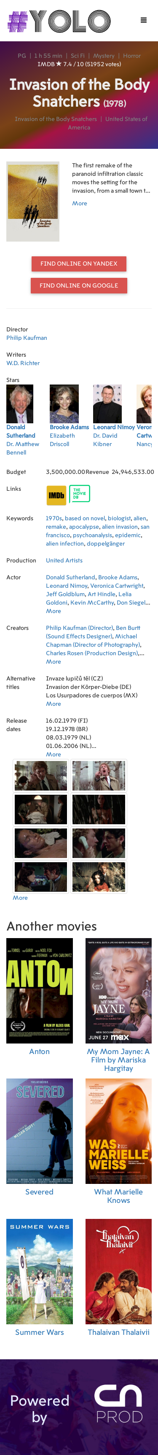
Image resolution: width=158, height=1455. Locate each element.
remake (56, 527)
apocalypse (84, 527)
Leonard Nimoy (66, 586)
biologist (119, 519)
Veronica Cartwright (116, 586)
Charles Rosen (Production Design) (92, 653)
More (79, 204)
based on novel (85, 519)
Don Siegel (131, 603)
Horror (132, 56)
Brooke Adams (117, 578)
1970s (54, 519)
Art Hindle (101, 594)
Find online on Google (79, 286)
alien (140, 519)
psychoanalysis (92, 535)
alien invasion (120, 527)
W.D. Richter (23, 363)
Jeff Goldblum (65, 594)
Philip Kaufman (26, 338)
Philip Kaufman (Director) (79, 628)
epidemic (128, 535)
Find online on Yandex (79, 264)
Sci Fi (78, 56)
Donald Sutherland (70, 578)
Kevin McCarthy (92, 603)
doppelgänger (106, 544)
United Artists (64, 561)
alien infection (65, 544)
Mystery (104, 56)
